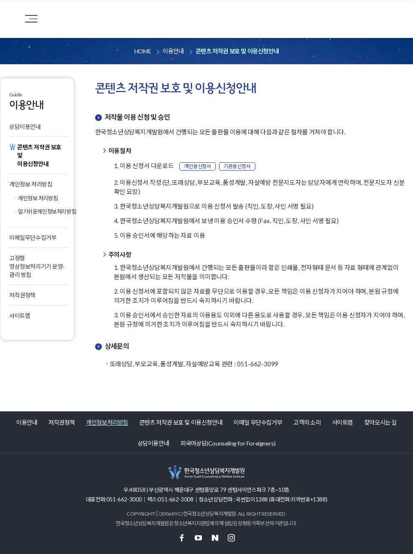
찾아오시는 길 (380, 422)
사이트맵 (19, 315)
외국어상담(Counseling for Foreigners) (227, 443)
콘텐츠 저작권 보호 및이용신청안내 (39, 155)
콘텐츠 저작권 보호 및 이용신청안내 (180, 422)
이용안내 (26, 422)
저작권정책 (22, 295)
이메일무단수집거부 (32, 237)
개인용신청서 (197, 166)
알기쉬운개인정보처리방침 (43, 211)
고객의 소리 (307, 422)
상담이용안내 (25, 126)
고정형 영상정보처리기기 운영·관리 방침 (36, 266)
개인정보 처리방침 (30, 184)
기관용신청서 (237, 166)
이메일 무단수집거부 (258, 422)
